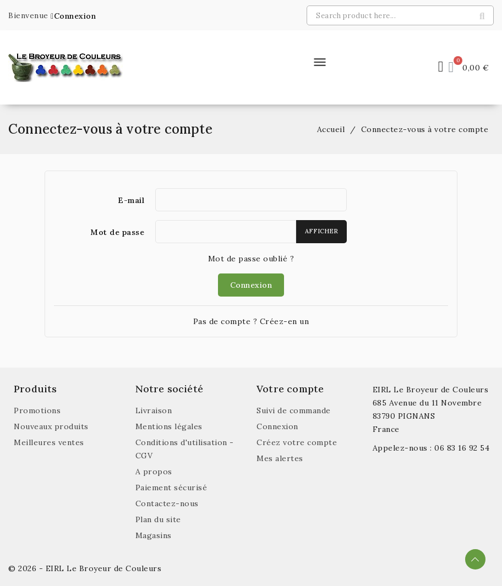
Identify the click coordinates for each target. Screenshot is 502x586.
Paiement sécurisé (171, 487)
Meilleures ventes (49, 442)
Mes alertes (280, 458)
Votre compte (290, 388)
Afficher (321, 231)
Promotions (37, 410)
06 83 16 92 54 (461, 448)
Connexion (251, 285)
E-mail (131, 200)
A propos (153, 472)
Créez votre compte (297, 442)
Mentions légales (169, 426)
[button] (73, 16)
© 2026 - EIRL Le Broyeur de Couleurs (84, 568)
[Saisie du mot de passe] (225, 231)
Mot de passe (117, 232)
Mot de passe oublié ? (251, 259)
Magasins (153, 535)
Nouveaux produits (51, 426)
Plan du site (158, 519)
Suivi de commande (294, 410)
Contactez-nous (167, 503)
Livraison (153, 410)
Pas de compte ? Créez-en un (251, 321)
